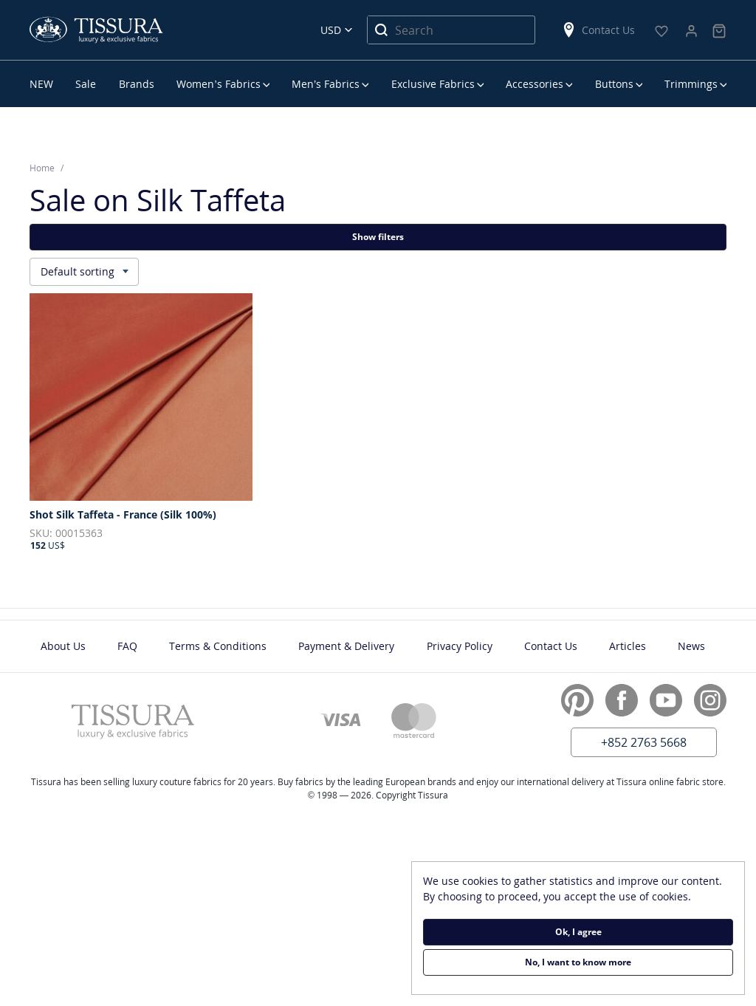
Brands (136, 84)
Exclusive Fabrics (433, 84)
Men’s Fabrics (326, 84)
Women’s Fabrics (218, 84)
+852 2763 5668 (644, 742)
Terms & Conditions (218, 646)
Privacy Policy (459, 646)
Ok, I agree (578, 931)
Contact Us (598, 30)
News (691, 646)
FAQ (127, 646)
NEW (41, 84)
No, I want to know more (578, 962)
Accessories (534, 84)
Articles (627, 646)
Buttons (614, 84)
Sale (85, 84)
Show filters (378, 236)
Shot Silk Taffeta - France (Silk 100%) (123, 514)
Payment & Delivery (346, 646)
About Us (63, 646)
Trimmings (691, 84)
